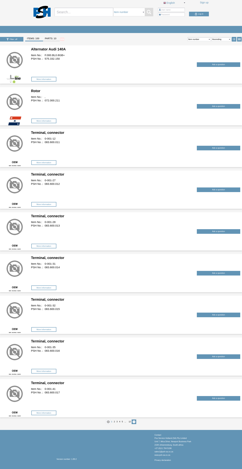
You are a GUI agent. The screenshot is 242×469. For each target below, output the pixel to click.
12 (130, 422)
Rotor (35, 91)
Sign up (204, 2)
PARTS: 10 (50, 38)
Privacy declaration (162, 460)
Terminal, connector (47, 133)
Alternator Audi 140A (48, 49)
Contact (157, 435)
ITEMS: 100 (33, 38)
